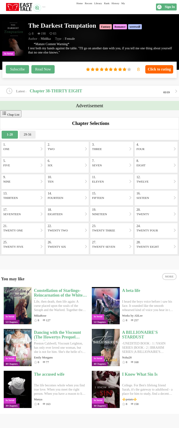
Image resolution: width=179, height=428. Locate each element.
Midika (46, 38)
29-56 (27, 136)
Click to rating (159, 69)
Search (41, 7)
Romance (120, 26)
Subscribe (17, 69)
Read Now (43, 69)
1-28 (10, 136)
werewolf (134, 26)
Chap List (11, 115)
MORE (169, 280)
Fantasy (105, 26)
